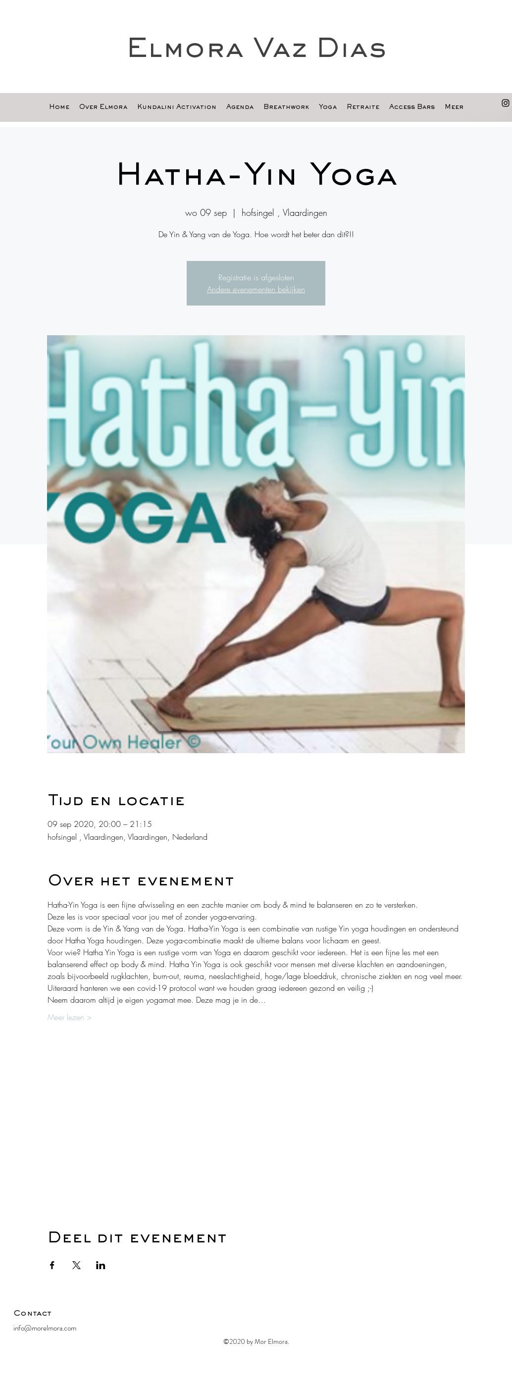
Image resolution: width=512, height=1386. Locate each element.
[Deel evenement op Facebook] (52, 1265)
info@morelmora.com (44, 1328)
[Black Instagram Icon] (506, 103)
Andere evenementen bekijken (256, 289)
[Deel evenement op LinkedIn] (100, 1265)
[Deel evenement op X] (76, 1265)
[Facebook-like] (437, 1316)
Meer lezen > (70, 1017)
